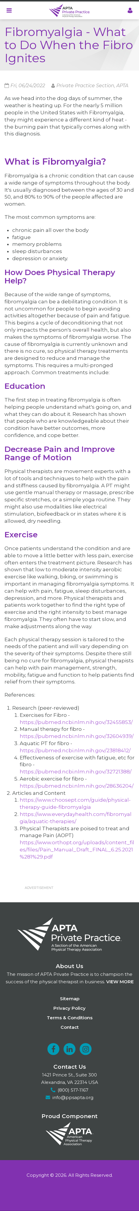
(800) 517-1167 (73, 1090)
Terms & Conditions (69, 1017)
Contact (70, 1027)
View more (120, 981)
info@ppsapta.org (72, 1097)
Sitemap (69, 998)
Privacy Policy (69, 1008)
